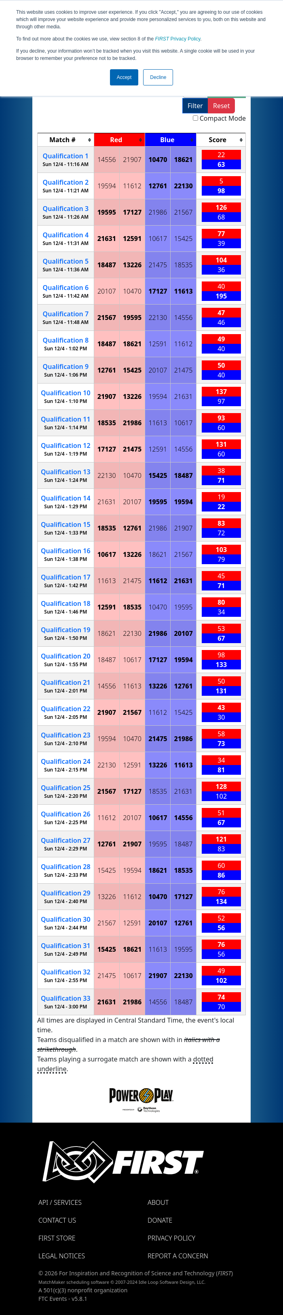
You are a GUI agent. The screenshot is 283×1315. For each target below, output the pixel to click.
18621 (183, 159)
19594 (106, 185)
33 (66, 998)
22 (66, 708)
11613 (183, 291)
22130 (183, 185)
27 (66, 840)
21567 (183, 212)
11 (66, 419)
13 (66, 471)
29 (66, 893)
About (158, 1202)
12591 (132, 238)
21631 (106, 238)
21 (66, 682)
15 (66, 524)
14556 (106, 159)
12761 (157, 185)
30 (66, 919)
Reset (221, 105)
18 (66, 603)
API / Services (60, 1202)
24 (66, 761)
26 (66, 814)
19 (66, 629)
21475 (157, 264)
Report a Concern (178, 1255)
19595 (106, 212)
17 (66, 577)
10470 (157, 159)
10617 (157, 238)
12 (66, 445)
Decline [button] (158, 77)
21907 (132, 159)
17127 (132, 212)
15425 (183, 238)
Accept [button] (124, 77)
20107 (106, 291)
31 (66, 945)
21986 (157, 212)
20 (66, 656)
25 (66, 787)
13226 (132, 264)
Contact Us (57, 1220)
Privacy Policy (178, 39)
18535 (183, 264)
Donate (160, 1220)
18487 (106, 264)
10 (66, 392)
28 (66, 866)
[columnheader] (66, 140)
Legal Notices (61, 1255)
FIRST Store (57, 1238)
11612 (132, 185)
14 (66, 498)
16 (66, 550)
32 (66, 972)
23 (66, 735)
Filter (195, 105)
